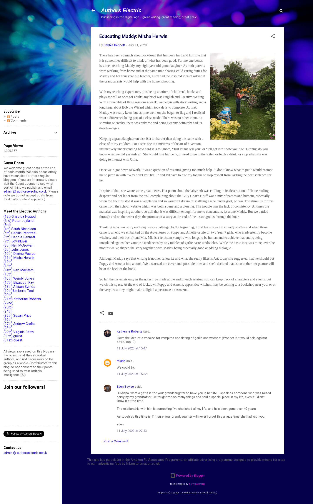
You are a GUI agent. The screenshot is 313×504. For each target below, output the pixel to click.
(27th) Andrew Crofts (19, 324)
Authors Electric (121, 10)
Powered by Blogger (187, 476)
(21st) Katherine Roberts (22, 299)
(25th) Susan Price (17, 315)
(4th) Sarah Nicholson (19, 229)
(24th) (7, 311)
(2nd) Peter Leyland (18, 221)
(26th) (7, 320)
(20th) (7, 295)
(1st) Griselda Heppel (19, 216)
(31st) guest (12, 340)
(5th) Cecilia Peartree (19, 233)
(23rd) (8, 307)
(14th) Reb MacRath (18, 270)
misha (121, 361)
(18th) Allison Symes (19, 287)
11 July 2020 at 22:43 (132, 431)
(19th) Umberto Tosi (18, 291)
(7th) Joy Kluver (15, 241)
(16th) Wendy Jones (18, 278)
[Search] (281, 11)
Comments (17, 120)
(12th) (7, 262)
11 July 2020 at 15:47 (132, 348)
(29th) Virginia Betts (18, 332)
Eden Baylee (125, 387)
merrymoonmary (197, 484)
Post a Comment (116, 441)
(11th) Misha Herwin (18, 258)
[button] (272, 37)
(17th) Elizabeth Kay (18, 282)
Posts (13, 117)
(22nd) (8, 303)
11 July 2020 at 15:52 (132, 374)
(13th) (7, 266)
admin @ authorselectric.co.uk (25, 191)
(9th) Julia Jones (16, 249)
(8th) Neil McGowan (18, 245)
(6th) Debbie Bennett (19, 237)
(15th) (7, 274)
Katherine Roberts (129, 331)
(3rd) (7, 225)
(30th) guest (12, 336)
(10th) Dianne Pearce (19, 254)
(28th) (7, 328)
